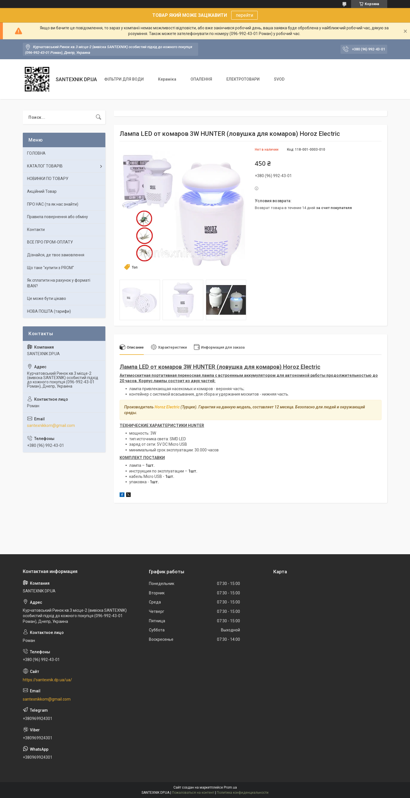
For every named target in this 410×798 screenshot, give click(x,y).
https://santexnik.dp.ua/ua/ (47, 680)
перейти (244, 15)
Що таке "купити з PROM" (50, 267)
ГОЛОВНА (36, 153)
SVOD (279, 79)
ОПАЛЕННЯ (201, 79)
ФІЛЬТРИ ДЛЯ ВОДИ (124, 79)
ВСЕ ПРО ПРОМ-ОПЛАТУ (50, 242)
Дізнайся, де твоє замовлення (55, 255)
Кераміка (167, 79)
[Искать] (98, 117)
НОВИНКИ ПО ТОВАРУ (47, 178)
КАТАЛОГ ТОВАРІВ (45, 166)
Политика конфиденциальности (242, 793)
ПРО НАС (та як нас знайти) (52, 204)
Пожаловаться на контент (193, 793)
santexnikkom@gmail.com (51, 425)
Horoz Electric (167, 407)
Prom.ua (230, 787)
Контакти (36, 229)
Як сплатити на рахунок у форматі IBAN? (58, 283)
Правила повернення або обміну (57, 216)
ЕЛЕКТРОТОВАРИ (243, 79)
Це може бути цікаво (46, 298)
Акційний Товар (42, 191)
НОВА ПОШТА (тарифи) (49, 311)
